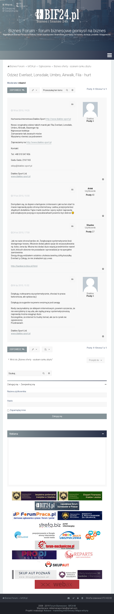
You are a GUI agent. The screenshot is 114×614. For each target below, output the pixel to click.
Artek (90, 188)
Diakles (90, 118)
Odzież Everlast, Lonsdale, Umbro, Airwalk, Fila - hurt (49, 75)
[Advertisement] (57, 462)
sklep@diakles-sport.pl (21, 166)
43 (93, 195)
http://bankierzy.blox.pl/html (24, 266)
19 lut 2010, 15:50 (20, 196)
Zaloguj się (12, 384)
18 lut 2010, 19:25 (20, 110)
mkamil (22, 83)
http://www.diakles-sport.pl (58, 119)
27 (93, 231)
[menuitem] (19, 4)
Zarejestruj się (28, 384)
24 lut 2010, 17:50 (20, 232)
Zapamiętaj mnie (18, 410)
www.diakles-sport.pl (20, 176)
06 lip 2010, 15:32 (20, 285)
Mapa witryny (82, 610)
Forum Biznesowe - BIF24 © (63, 606)
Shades (90, 225)
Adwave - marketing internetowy (59, 610)
